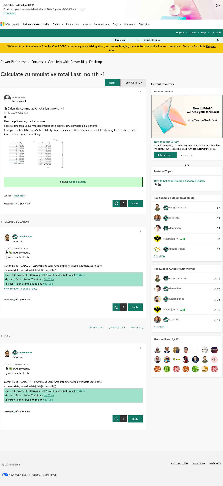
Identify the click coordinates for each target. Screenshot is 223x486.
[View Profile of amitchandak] (25, 236)
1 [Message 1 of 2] (14, 203)
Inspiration (71, 24)
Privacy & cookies (179, 463)
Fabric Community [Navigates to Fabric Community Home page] (36, 24)
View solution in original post (20, 288)
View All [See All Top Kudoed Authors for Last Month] (159, 327)
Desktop (95, 61)
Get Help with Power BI (66, 61)
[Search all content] (182, 40)
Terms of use (198, 463)
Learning (128, 24)
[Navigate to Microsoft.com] (10, 24)
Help (203, 32)
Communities (100, 24)
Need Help (19, 195)
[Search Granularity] (127, 40)
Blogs (115, 24)
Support (143, 24)
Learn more (9, 13)
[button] (112, 82)
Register (180, 32)
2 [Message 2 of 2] (14, 299)
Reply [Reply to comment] (135, 307)
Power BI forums (13, 61)
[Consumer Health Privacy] (44, 475)
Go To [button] (215, 32)
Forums (56, 24)
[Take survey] (165, 155)
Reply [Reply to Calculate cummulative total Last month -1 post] (135, 203)
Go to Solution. (77, 181)
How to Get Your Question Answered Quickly (179, 181)
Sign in (192, 32)
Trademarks (215, 463)
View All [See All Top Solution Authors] (159, 256)
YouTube (80, 275)
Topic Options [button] (132, 82)
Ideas (85, 24)
